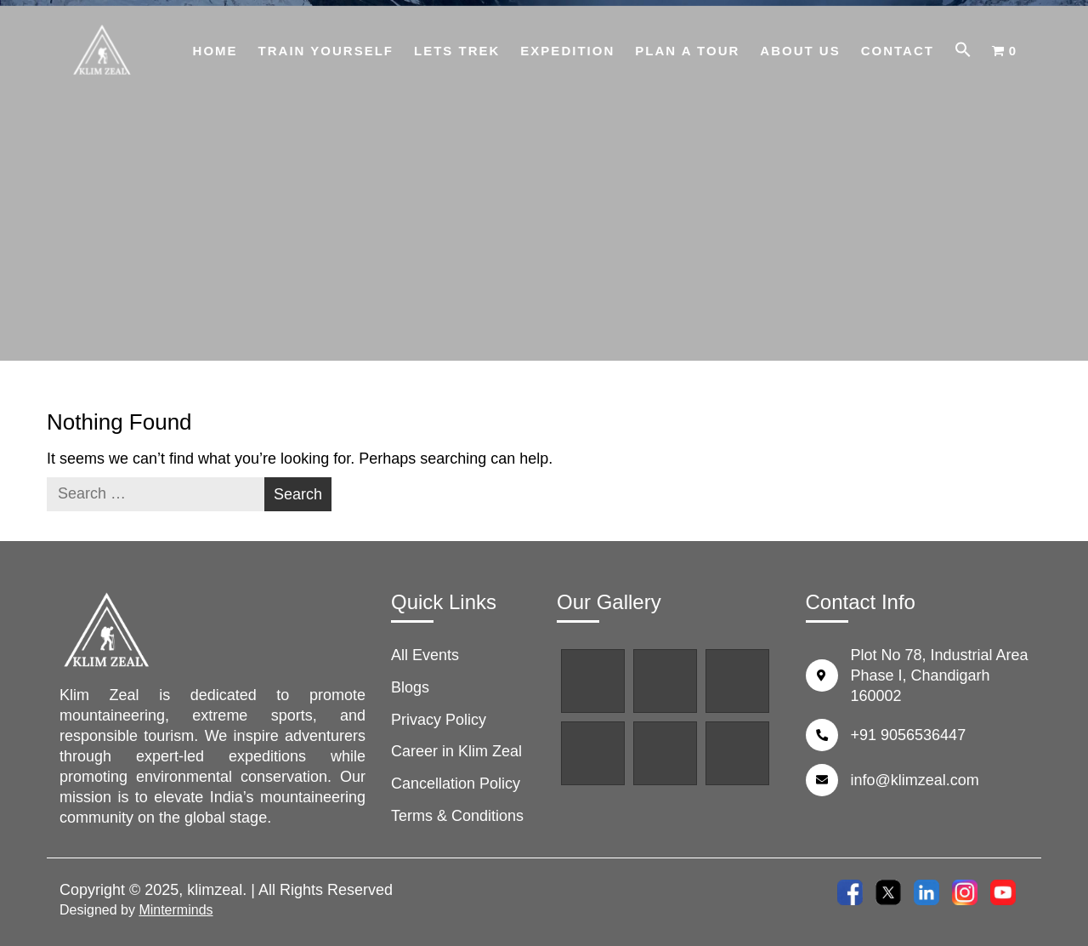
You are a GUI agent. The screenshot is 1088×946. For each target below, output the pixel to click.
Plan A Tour (687, 50)
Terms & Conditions (457, 815)
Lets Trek (457, 50)
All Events (425, 655)
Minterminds (175, 910)
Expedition (567, 50)
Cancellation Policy (455, 783)
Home (215, 50)
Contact (897, 50)
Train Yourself (326, 50)
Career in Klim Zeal (456, 751)
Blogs (410, 687)
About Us (800, 50)
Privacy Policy (438, 719)
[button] (963, 52)
